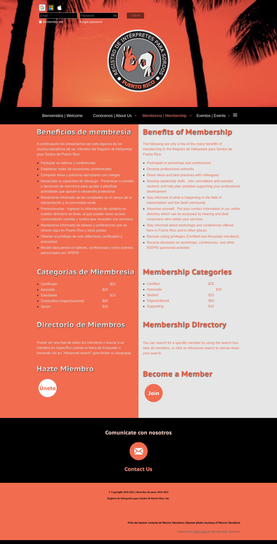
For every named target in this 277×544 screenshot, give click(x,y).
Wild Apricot (202, 531)
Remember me (53, 22)
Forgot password (91, 22)
